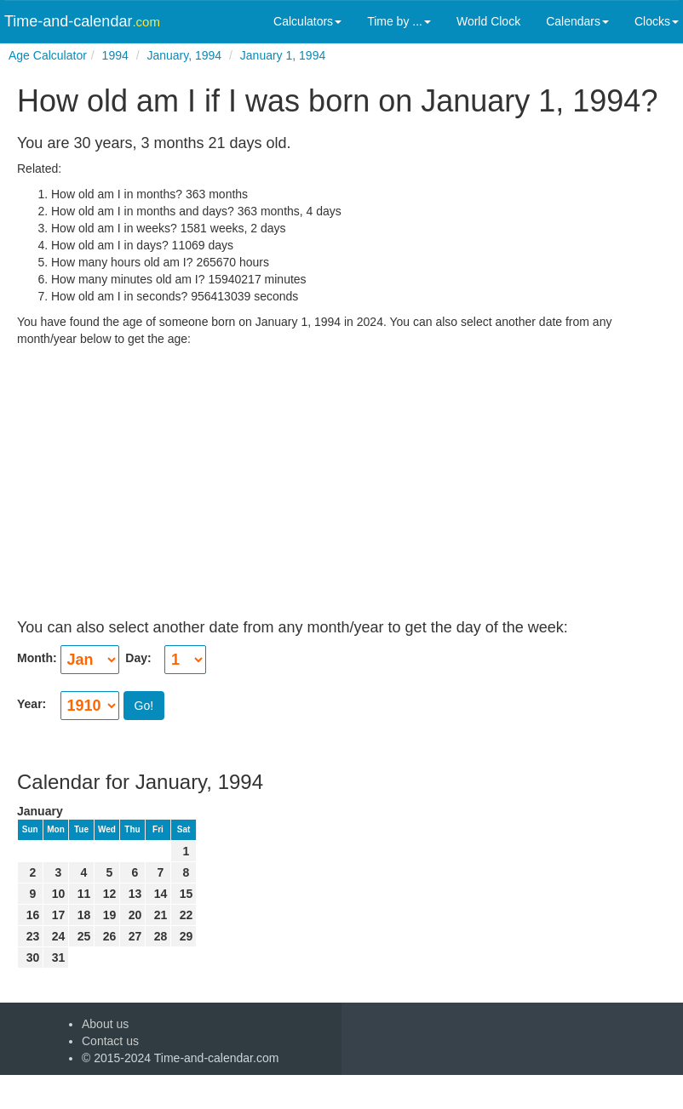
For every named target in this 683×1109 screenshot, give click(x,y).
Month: (38, 658)
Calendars (577, 21)
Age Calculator (48, 55)
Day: (137, 658)
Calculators (307, 21)
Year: (33, 704)
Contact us (110, 1041)
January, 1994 (183, 55)
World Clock (488, 21)
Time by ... (399, 21)
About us (105, 1024)
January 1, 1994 (282, 55)
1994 (115, 55)
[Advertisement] (341, 466)
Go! (144, 705)
